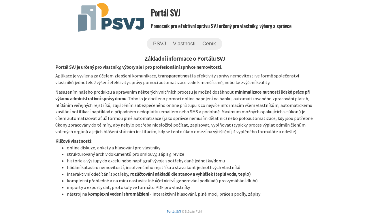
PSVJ (159, 44)
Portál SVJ (174, 211)
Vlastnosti (184, 44)
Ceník (209, 44)
